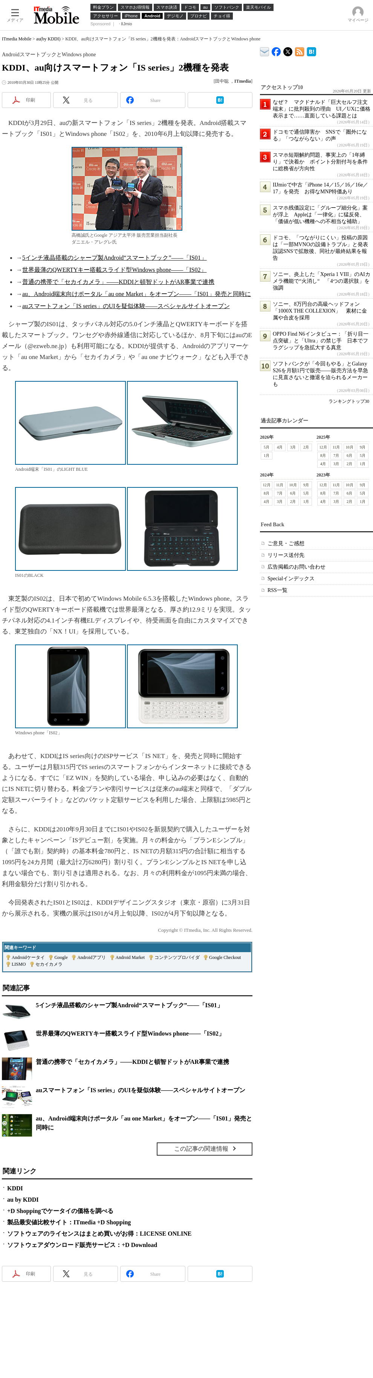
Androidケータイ (28, 957)
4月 (280, 447)
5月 (266, 447)
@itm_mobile (288, 50)
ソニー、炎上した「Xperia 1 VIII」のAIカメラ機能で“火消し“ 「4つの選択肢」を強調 (321, 281)
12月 (323, 447)
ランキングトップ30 (349, 401)
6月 (349, 455)
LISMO (19, 964)
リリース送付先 (286, 555)
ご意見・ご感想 (286, 543)
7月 (336, 455)
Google (60, 957)
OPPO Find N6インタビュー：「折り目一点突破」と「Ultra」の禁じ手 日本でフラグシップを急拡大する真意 (320, 340)
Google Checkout (225, 957)
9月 (362, 447)
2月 (306, 447)
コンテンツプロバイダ (177, 957)
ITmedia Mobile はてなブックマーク (311, 50)
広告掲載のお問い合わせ (297, 567)
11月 (336, 447)
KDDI (15, 1188)
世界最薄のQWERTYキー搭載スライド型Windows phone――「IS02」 (114, 270)
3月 (293, 447)
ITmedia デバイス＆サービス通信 (264, 50)
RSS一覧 (277, 590)
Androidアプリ (91, 957)
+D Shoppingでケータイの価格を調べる (60, 1211)
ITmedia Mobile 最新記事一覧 (299, 50)
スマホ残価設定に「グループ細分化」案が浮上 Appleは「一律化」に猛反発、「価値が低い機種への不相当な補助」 (320, 214)
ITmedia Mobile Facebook (276, 50)
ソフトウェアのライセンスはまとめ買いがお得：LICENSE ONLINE (99, 1233)
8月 (323, 455)
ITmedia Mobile (16, 39)
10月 (349, 447)
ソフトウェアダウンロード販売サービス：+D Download (82, 1245)
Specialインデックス (291, 578)
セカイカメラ (49, 964)
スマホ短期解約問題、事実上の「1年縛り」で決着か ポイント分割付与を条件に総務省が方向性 (320, 161)
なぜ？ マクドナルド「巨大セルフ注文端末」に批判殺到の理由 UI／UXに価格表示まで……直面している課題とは (321, 109)
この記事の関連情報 (201, 1148)
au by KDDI (23, 1199)
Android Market (130, 957)
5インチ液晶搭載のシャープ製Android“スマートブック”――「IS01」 (114, 257)
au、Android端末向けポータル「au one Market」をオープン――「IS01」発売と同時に (136, 294)
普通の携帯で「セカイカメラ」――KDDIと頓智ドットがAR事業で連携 (118, 282)
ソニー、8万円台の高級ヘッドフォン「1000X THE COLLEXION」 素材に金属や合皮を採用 (320, 311)
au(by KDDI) (48, 39)
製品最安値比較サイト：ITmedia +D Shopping (69, 1222)
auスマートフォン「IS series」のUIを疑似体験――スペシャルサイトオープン (126, 306)
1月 (266, 455)
